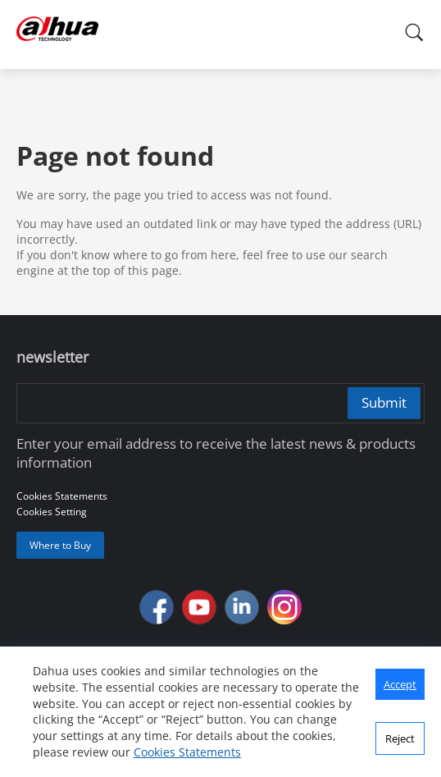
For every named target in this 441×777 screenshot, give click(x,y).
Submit (384, 402)
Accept (400, 684)
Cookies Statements (187, 752)
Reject (400, 738)
